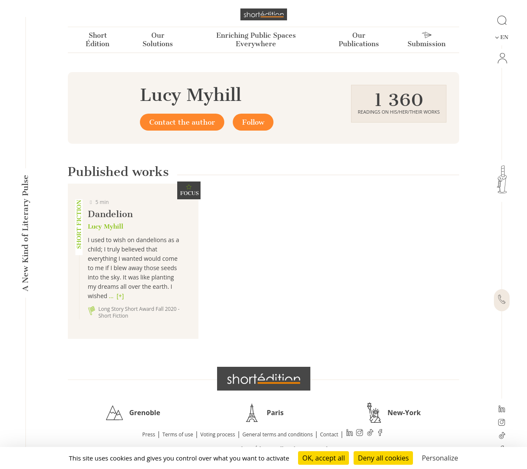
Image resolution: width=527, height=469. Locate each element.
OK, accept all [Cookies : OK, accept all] (323, 458)
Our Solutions (157, 39)
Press (148, 434)
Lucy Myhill (105, 226)
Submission (426, 40)
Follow (253, 122)
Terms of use (177, 434)
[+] (120, 296)
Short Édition (97, 39)
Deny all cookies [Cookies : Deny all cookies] (383, 458)
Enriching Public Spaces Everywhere (256, 39)
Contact (329, 434)
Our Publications (359, 39)
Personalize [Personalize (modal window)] (440, 458)
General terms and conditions (278, 434)
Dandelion (110, 214)
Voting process (218, 434)
